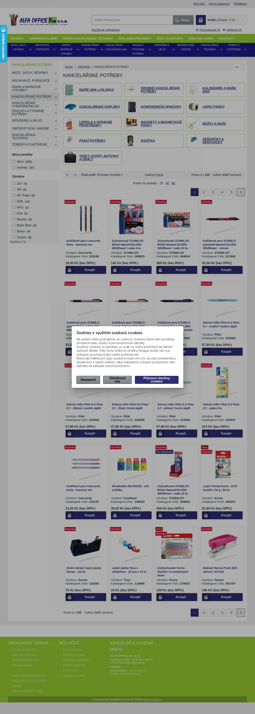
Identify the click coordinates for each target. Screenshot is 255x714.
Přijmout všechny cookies (156, 379)
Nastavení (88, 379)
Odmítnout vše (117, 379)
